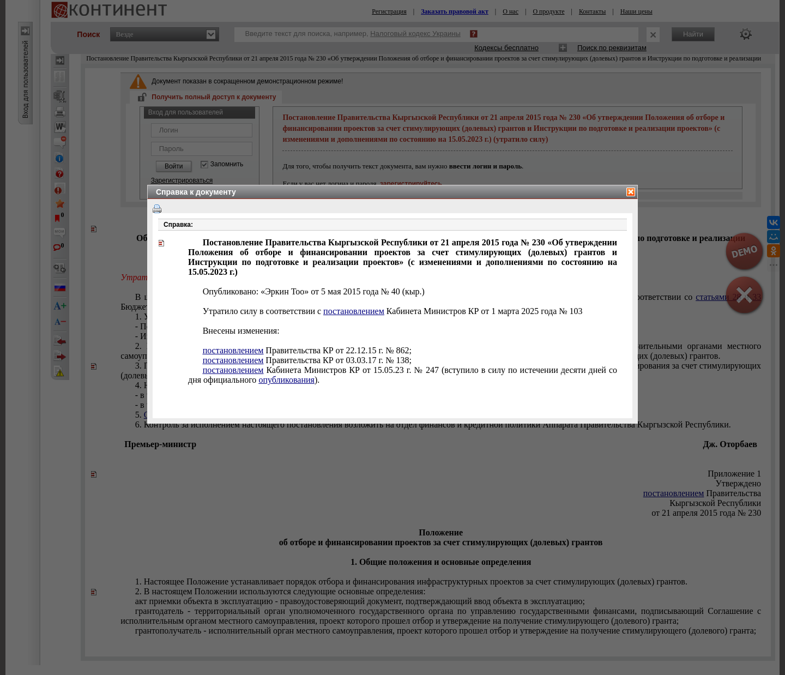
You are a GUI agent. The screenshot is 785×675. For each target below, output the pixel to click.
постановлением (353, 311)
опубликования (286, 379)
